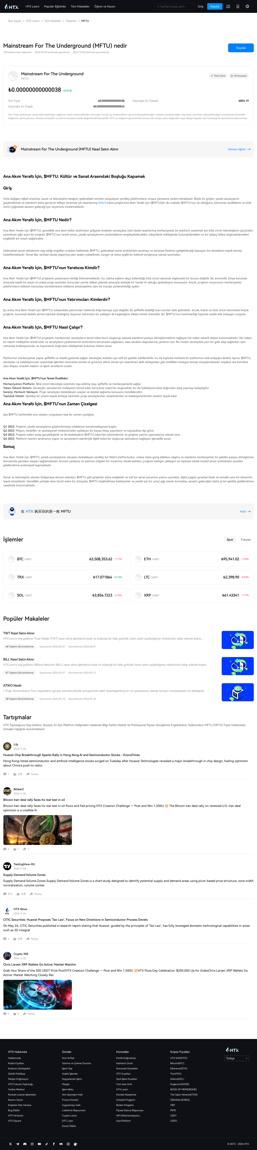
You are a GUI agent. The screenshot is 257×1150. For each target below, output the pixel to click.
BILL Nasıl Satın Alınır (18, 659)
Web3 (102, 202)
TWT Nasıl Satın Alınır (19, 633)
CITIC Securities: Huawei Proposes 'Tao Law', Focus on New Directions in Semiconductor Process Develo (75, 920)
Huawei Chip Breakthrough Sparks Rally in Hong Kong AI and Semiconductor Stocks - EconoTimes (71, 755)
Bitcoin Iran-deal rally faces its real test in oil (34, 800)
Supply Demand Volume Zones (24, 875)
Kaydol (241, 47)
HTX (29, 511)
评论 (10, 894)
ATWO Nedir (12, 685)
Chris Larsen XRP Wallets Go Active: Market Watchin (39, 964)
